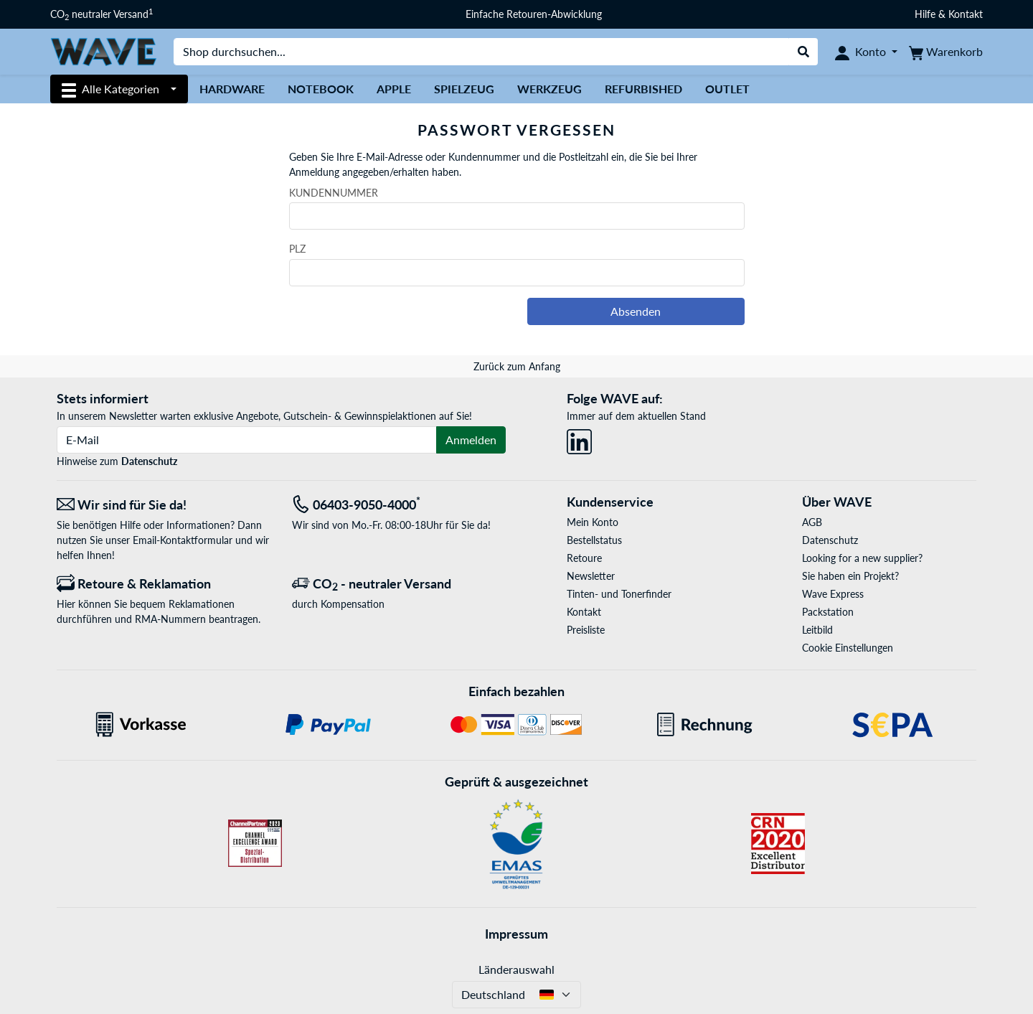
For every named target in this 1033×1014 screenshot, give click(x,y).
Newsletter (591, 576)
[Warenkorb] (946, 51)
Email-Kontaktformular (182, 540)
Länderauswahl (516, 969)
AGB (812, 522)
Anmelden (470, 439)
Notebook (321, 88)
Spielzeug (464, 88)
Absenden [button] (635, 311)
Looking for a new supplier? (862, 558)
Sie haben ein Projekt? (850, 576)
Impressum (516, 934)
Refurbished (643, 88)
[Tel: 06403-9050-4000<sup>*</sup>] (399, 505)
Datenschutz (149, 461)
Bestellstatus (594, 540)
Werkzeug (549, 88)
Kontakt (584, 612)
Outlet (727, 88)
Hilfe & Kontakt (949, 14)
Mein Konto (592, 522)
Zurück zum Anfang (516, 366)
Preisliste (586, 630)
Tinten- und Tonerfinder (619, 594)
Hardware (232, 88)
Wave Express (833, 594)
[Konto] (866, 51)
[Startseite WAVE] (103, 50)
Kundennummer (333, 193)
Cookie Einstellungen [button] (847, 648)
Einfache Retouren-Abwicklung (534, 14)
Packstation (828, 612)
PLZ (297, 249)
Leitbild (817, 630)
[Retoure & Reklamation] (163, 583)
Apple (394, 88)
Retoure (584, 558)
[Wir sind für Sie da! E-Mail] (163, 505)
